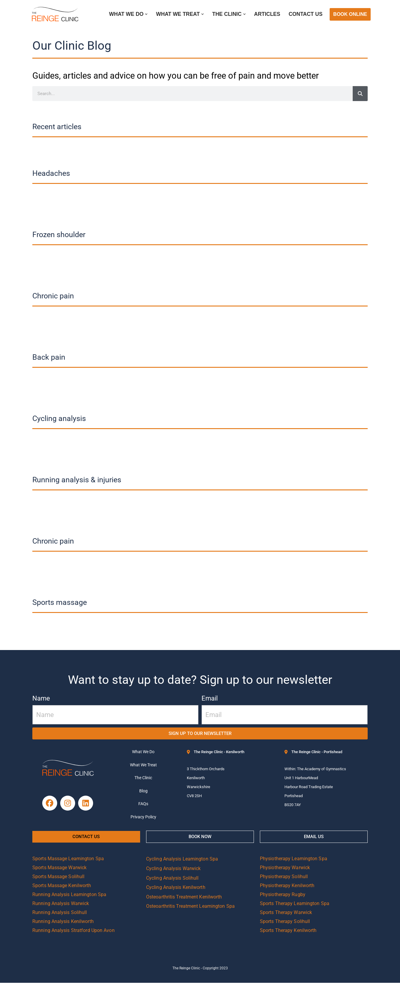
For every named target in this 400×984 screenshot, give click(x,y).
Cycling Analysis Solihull (172, 879)
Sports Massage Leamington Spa (68, 860)
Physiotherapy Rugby (282, 895)
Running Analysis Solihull (59, 913)
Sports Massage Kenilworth (61, 887)
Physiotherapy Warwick (285, 869)
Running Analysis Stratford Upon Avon (73, 931)
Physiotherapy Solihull (284, 878)
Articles (267, 14)
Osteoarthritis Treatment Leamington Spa (190, 907)
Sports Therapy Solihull (285, 922)
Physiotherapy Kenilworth (287, 887)
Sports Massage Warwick (59, 869)
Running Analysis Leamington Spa (69, 895)
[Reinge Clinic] (54, 14)
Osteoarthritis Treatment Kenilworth (184, 898)
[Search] (360, 93)
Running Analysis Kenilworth (63, 922)
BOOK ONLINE (350, 14)
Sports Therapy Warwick (286, 913)
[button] (145, 14)
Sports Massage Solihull (58, 878)
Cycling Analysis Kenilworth (175, 888)
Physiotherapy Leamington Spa (293, 860)
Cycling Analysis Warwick (173, 869)
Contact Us (305, 14)
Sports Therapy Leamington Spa (294, 904)
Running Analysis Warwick (60, 904)
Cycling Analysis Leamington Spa (182, 860)
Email (209, 698)
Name (41, 698)
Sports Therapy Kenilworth (288, 931)
